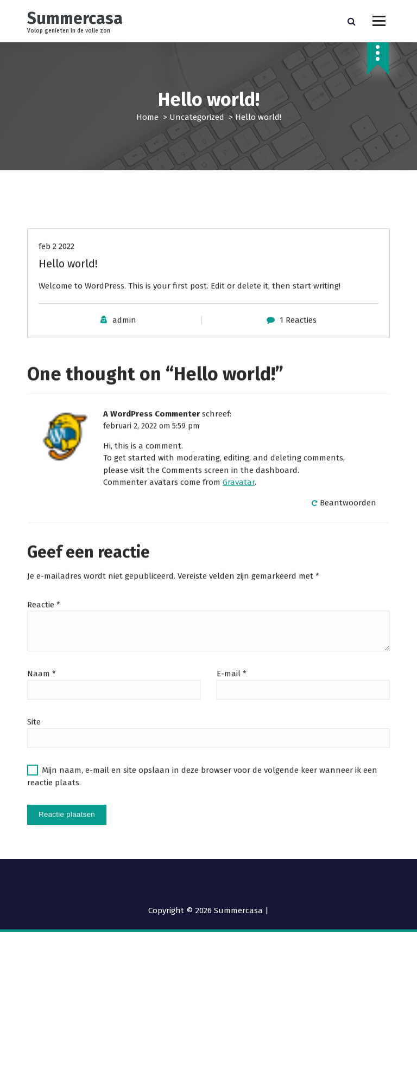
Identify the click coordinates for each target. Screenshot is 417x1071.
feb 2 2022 (56, 272)
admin (124, 345)
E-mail (232, 699)
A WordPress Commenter (151, 440)
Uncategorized (196, 117)
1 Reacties (298, 345)
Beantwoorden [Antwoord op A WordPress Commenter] (348, 528)
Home (147, 117)
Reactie (43, 630)
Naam (41, 699)
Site (34, 748)
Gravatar (239, 508)
